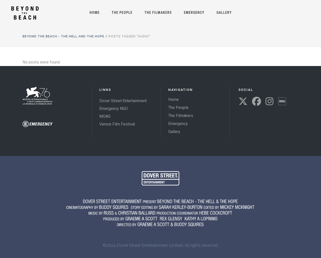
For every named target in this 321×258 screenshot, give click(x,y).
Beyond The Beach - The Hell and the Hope (63, 36)
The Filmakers (180, 115)
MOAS (105, 116)
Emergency (178, 123)
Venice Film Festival (117, 124)
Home (173, 99)
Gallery (174, 131)
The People (178, 107)
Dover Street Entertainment (123, 100)
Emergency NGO (113, 108)
